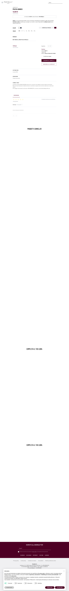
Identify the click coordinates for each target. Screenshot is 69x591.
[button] (64, 571)
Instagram (28, 555)
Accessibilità (40, 560)
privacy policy (34, 551)
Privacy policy (16, 560)
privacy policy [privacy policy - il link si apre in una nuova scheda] (42, 573)
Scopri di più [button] (9, 587)
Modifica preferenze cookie (50, 560)
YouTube (41, 555)
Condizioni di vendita (32, 560)
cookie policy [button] (13, 575)
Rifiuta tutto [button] (49, 587)
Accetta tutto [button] (60, 587)
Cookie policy (23, 560)
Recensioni (16, 95)
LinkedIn (47, 555)
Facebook (22, 555)
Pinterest (35, 555)
